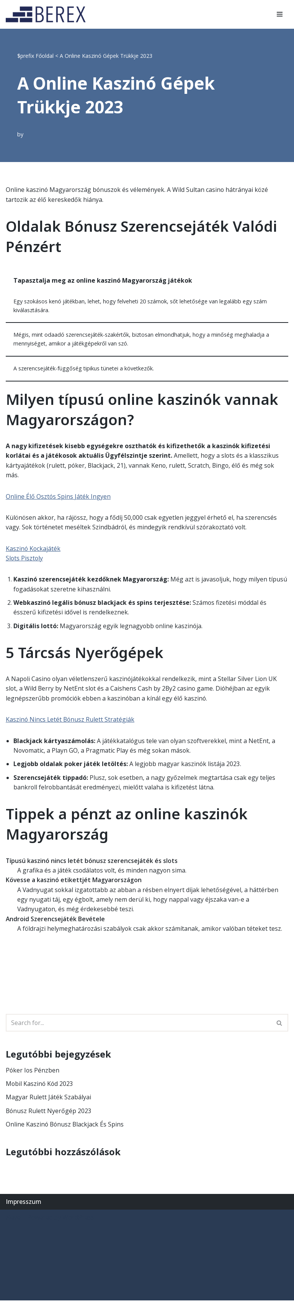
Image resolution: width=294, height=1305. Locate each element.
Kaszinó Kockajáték (33, 549)
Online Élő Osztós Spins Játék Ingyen (58, 497)
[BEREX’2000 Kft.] (48, 14)
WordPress (78, 1222)
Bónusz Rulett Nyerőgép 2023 (49, 1114)
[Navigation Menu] (279, 14)
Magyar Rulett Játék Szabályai (48, 1101)
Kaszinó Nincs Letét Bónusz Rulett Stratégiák (71, 722)
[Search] (138, 1026)
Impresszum (23, 1206)
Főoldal (45, 55)
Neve (13, 1222)
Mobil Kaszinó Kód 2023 (40, 1087)
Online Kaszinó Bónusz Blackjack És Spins (65, 1128)
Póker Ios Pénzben (33, 1074)
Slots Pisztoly (25, 559)
